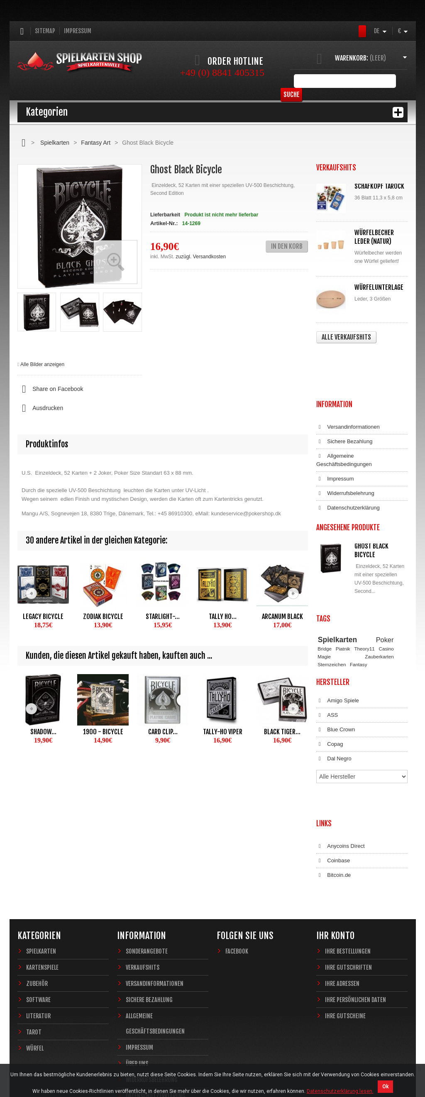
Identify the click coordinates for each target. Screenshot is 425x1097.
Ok (385, 1087)
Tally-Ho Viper (222, 732)
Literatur (38, 927)
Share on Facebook (50, 389)
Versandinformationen (348, 377)
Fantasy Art (95, 142)
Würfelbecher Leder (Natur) (374, 236)
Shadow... (43, 732)
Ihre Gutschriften (348, 878)
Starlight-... (163, 616)
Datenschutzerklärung (348, 458)
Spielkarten (54, 142)
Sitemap (45, 30)
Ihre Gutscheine (345, 927)
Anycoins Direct (340, 765)
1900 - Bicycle (103, 732)
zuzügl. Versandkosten (201, 257)
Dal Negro (334, 705)
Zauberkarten (379, 602)
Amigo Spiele (337, 647)
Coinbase (333, 780)
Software (38, 911)
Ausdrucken (40, 408)
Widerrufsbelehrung (345, 444)
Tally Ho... (223, 616)
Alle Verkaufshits (346, 337)
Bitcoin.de (333, 794)
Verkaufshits (142, 878)
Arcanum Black (282, 616)
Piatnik (343, 595)
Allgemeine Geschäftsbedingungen (344, 410)
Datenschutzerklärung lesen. (340, 1091)
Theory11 (364, 595)
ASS (327, 661)
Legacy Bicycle (43, 616)
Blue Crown (335, 676)
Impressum (77, 30)
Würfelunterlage (378, 287)
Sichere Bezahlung (344, 392)
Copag (329, 690)
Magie (324, 602)
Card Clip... (163, 732)
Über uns (137, 974)
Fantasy (358, 610)
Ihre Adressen (342, 894)
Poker (385, 586)
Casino (386, 595)
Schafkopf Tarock (379, 186)
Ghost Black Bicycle (371, 501)
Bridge (325, 595)
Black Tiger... (282, 732)
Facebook (236, 862)
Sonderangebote (147, 862)
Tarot (34, 943)
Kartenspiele (42, 878)
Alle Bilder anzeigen (42, 364)
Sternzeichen (332, 610)
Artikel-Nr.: (164, 223)
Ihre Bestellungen (348, 862)
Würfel (35, 959)
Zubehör (37, 894)
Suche (395, 81)
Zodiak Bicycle (103, 616)
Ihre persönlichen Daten (355, 911)
